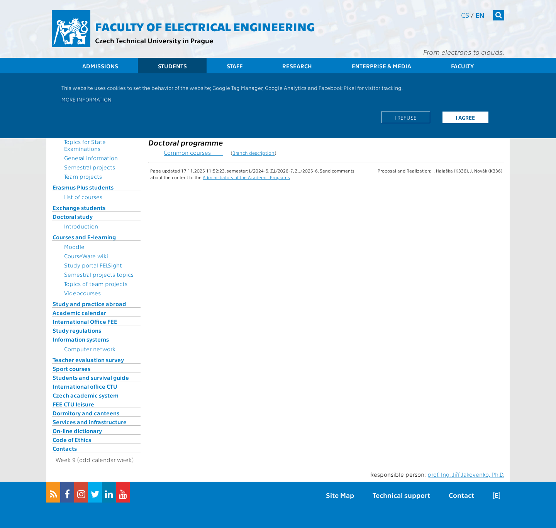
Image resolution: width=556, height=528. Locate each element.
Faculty (462, 66)
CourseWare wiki (86, 255)
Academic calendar (79, 312)
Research (297, 66)
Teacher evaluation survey (88, 359)
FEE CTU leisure (73, 404)
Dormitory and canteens (86, 413)
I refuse (406, 117)
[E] (496, 495)
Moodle (74, 246)
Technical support (401, 495)
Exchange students (79, 207)
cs (465, 15)
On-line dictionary (77, 430)
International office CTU (85, 386)
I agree (465, 117)
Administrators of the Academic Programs (246, 177)
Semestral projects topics (99, 274)
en (480, 15)
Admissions (100, 66)
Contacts (65, 448)
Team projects (83, 176)
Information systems (81, 339)
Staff (234, 66)
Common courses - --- (193, 152)
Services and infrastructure (90, 421)
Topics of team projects (95, 283)
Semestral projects (89, 167)
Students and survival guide (91, 377)
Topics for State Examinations (85, 145)
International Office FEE (85, 321)
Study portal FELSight (93, 265)
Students (172, 66)
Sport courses (71, 368)
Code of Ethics (72, 439)
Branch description (253, 153)
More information (86, 99)
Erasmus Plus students (83, 187)
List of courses (83, 196)
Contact (461, 495)
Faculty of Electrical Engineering (205, 26)
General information (91, 157)
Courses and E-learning (84, 237)
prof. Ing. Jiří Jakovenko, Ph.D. (465, 474)
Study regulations (77, 330)
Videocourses (82, 292)
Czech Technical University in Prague (154, 40)
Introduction (81, 226)
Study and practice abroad (89, 303)
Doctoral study (73, 216)
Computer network (89, 348)
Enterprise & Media (381, 66)
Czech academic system (86, 395)
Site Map (340, 495)
